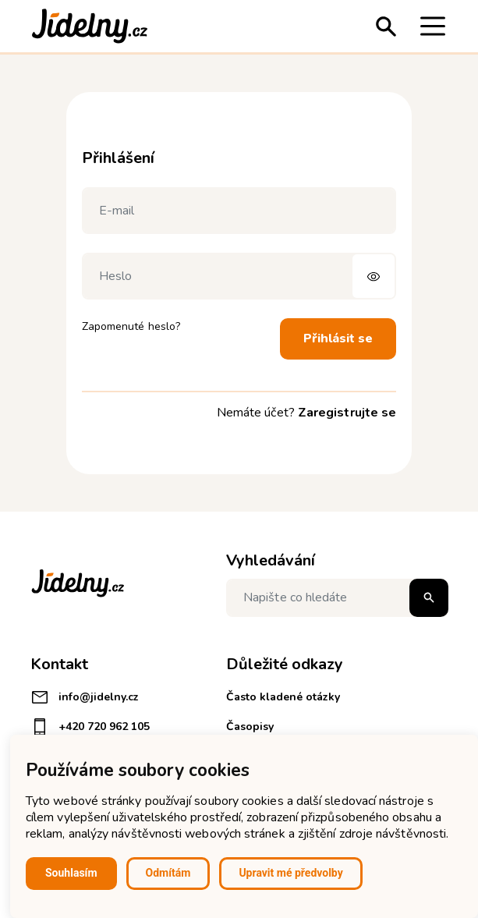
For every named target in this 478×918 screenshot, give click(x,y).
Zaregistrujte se (347, 412)
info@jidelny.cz (84, 697)
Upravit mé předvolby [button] (290, 873)
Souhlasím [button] (71, 873)
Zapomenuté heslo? (131, 326)
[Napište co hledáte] (337, 598)
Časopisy (250, 726)
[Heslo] (239, 276)
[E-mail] (239, 210)
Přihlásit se (338, 338)
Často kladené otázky (283, 696)
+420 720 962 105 (90, 727)
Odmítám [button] (168, 873)
